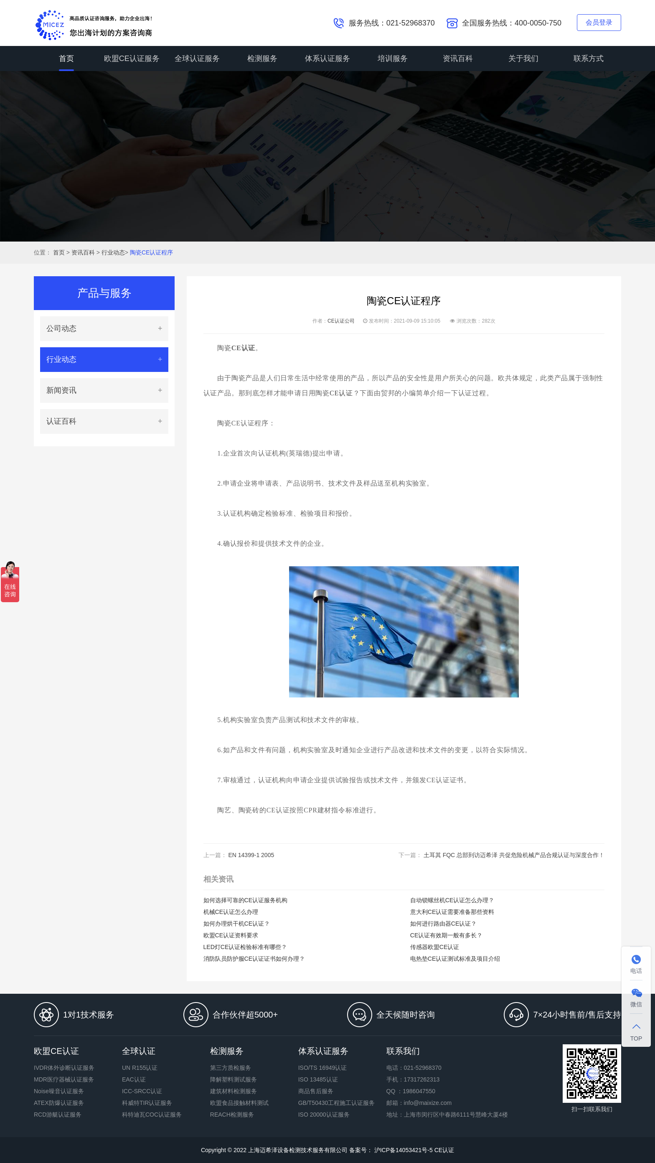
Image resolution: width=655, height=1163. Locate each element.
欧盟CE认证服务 (132, 58)
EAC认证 (134, 1079)
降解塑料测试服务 (233, 1079)
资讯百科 (458, 58)
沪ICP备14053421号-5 (403, 1150)
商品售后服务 (315, 1091)
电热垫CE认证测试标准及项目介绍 (455, 958)
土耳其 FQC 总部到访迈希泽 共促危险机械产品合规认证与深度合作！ (514, 855)
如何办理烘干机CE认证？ (236, 923)
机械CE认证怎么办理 (230, 912)
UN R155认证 (140, 1067)
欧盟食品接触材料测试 (239, 1102)
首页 (66, 58)
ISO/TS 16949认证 (322, 1067)
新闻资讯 (61, 390)
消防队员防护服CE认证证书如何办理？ (254, 958)
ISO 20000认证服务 (324, 1114)
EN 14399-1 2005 (251, 855)
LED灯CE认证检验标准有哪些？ (245, 947)
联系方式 (589, 58)
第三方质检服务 (230, 1067)
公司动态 (61, 328)
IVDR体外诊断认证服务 (64, 1067)
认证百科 (61, 421)
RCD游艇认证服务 (57, 1114)
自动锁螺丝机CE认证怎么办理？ (452, 900)
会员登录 (599, 22)
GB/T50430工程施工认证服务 (336, 1102)
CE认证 (341, 393)
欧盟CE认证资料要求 (230, 935)
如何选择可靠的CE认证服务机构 (245, 900)
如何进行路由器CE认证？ (443, 923)
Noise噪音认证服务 (59, 1091)
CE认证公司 (341, 321)
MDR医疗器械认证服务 (64, 1079)
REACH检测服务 (232, 1114)
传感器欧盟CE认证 (434, 947)
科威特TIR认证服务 (147, 1102)
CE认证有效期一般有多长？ (446, 935)
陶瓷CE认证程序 (151, 252)
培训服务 (393, 58)
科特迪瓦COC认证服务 (152, 1114)
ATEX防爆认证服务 (59, 1102)
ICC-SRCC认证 (142, 1091)
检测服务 (262, 58)
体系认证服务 (327, 58)
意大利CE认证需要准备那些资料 (452, 912)
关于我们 (523, 58)
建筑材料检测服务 (233, 1091)
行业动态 (113, 252)
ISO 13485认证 (318, 1079)
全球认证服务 (197, 58)
